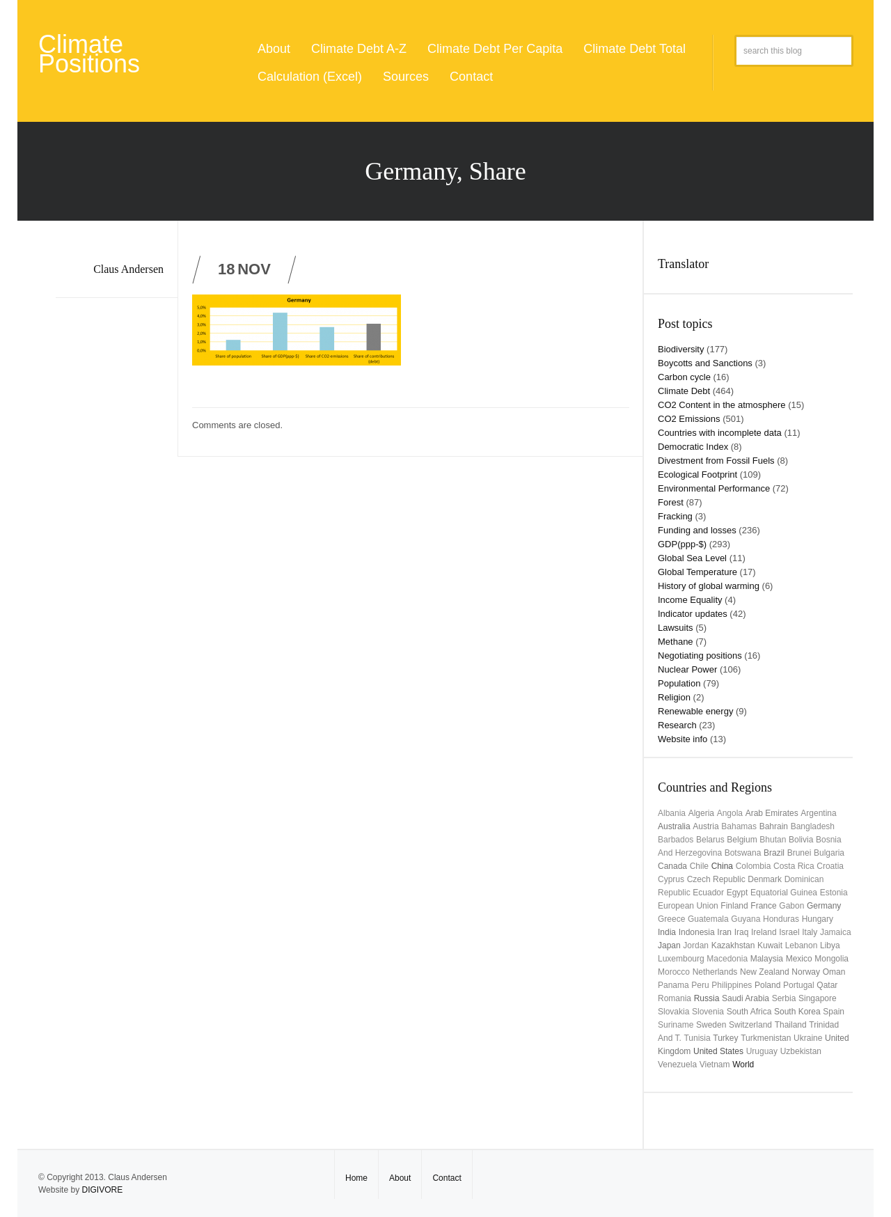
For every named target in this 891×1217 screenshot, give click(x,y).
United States (718, 1051)
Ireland (764, 932)
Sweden (711, 1025)
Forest (671, 502)
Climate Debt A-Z (359, 49)
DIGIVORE (102, 1190)
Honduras (781, 919)
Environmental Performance (714, 488)
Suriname (675, 1025)
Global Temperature (697, 572)
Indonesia (697, 932)
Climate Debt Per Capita (494, 49)
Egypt (737, 892)
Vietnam (715, 1064)
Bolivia (801, 840)
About (274, 49)
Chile (699, 866)
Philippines (731, 985)
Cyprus (671, 879)
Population (679, 683)
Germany (824, 906)
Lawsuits (675, 627)
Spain (833, 1011)
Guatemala (708, 919)
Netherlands (715, 972)
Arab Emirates (772, 813)
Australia (674, 826)
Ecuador (708, 892)
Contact (471, 77)
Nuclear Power (687, 669)
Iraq (741, 932)
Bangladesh (813, 826)
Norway (805, 972)
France (763, 906)
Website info (682, 739)
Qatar (827, 985)
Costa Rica (793, 866)
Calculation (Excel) (310, 77)
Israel (789, 932)
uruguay (762, 1051)
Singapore (817, 998)
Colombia (753, 866)
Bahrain (773, 826)
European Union (688, 906)
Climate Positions (89, 54)
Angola (730, 813)
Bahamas (739, 826)
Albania (672, 813)
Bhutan (772, 840)
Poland (767, 985)
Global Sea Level (692, 558)
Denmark (765, 879)
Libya (830, 945)
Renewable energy (695, 711)
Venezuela (677, 1064)
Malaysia (766, 959)
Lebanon (801, 945)
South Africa (749, 1011)
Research (677, 725)
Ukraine (808, 1038)
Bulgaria (829, 853)
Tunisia (697, 1038)
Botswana (743, 853)
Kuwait (769, 945)
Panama (673, 985)
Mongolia (831, 959)
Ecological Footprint (697, 474)
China (722, 866)
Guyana (745, 919)
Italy (809, 932)
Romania (674, 998)
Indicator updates (692, 613)
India (667, 932)
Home (356, 1178)
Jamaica (835, 932)
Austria (705, 826)
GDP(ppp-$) (682, 544)
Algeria (701, 813)
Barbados (675, 840)
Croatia (830, 866)
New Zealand (764, 972)
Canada (672, 866)
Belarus (710, 840)
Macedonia (727, 959)
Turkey (725, 1038)
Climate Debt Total (634, 49)
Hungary (817, 919)
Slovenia (708, 1011)
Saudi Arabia (745, 998)
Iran (724, 932)
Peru (700, 985)
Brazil (774, 853)
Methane (675, 641)
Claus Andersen (128, 269)
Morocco (674, 972)
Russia (707, 998)
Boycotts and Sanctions (705, 363)
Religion (674, 697)
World (743, 1064)
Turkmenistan (766, 1038)
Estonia (834, 892)
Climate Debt (684, 391)
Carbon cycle (684, 377)
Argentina (818, 813)
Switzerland (750, 1025)
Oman (834, 972)
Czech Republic (716, 879)
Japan (669, 945)
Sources (406, 77)
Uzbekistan (800, 1051)
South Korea (797, 1011)
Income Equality (690, 600)
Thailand (791, 1025)
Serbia (784, 998)
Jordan (696, 945)
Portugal (798, 985)
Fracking (675, 516)
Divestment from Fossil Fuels (716, 460)
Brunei (799, 853)
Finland (734, 906)
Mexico (799, 959)
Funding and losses (697, 530)
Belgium (742, 840)
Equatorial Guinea (783, 892)
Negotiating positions (700, 655)
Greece (671, 919)
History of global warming (708, 586)
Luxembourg (681, 959)
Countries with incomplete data (720, 432)
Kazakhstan (733, 945)
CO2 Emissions (689, 419)
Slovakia (673, 1011)
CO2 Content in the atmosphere (722, 405)
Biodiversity (681, 349)
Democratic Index (693, 446)
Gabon (791, 906)
